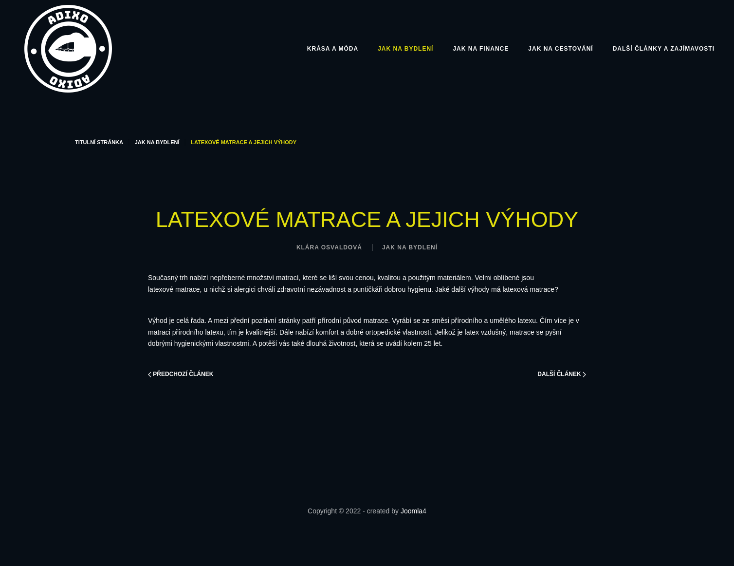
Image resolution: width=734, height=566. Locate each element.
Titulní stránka (99, 142)
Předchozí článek (180, 374)
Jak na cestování (560, 48)
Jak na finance (481, 48)
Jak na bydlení (405, 48)
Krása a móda (332, 48)
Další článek (561, 374)
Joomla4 (413, 511)
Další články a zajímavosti (664, 48)
